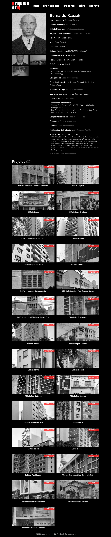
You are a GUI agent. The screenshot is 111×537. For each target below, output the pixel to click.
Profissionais (51, 6)
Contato (94, 6)
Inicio (36, 6)
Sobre (81, 6)
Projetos (69, 6)
